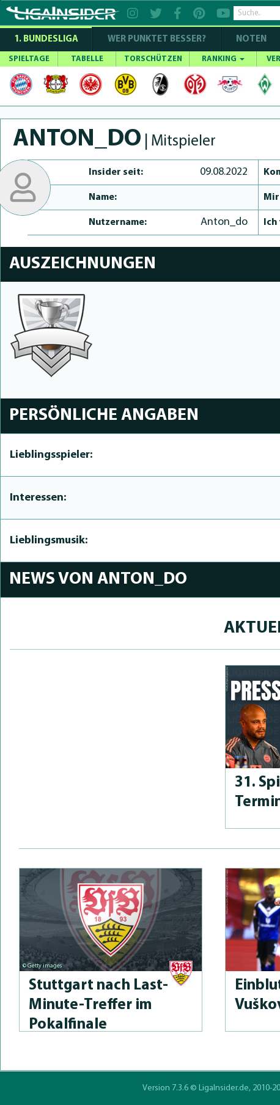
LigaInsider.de (224, 1088)
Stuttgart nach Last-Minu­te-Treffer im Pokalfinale (98, 1005)
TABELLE (87, 59)
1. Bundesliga (46, 39)
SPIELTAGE (29, 59)
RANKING (223, 59)
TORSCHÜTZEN (153, 59)
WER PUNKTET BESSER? (157, 39)
